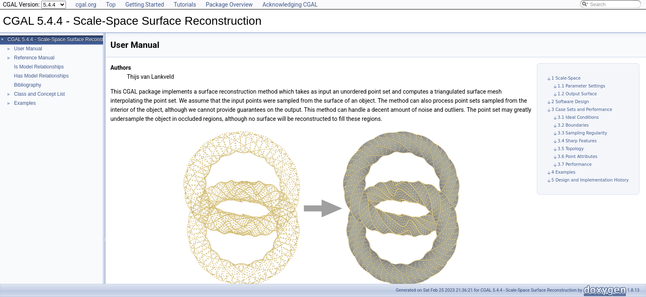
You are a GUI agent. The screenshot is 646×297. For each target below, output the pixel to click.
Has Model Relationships (41, 76)
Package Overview (229, 4)
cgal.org (85, 4)
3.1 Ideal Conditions (578, 117)
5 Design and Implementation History (590, 180)
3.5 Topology (571, 148)
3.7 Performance (575, 164)
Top (111, 4)
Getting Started (144, 4)
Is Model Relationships (39, 67)
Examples (25, 103)
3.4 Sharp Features (577, 141)
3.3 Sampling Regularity (582, 133)
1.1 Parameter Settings (581, 86)
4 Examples (564, 172)
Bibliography (27, 85)
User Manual (28, 49)
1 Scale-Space (566, 78)
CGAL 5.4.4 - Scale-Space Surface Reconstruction (62, 39)
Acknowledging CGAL (290, 4)
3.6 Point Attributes (577, 156)
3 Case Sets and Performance (582, 109)
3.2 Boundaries (573, 125)
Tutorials (185, 4)
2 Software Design (570, 101)
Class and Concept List (39, 94)
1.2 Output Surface (577, 94)
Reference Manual (34, 58)
